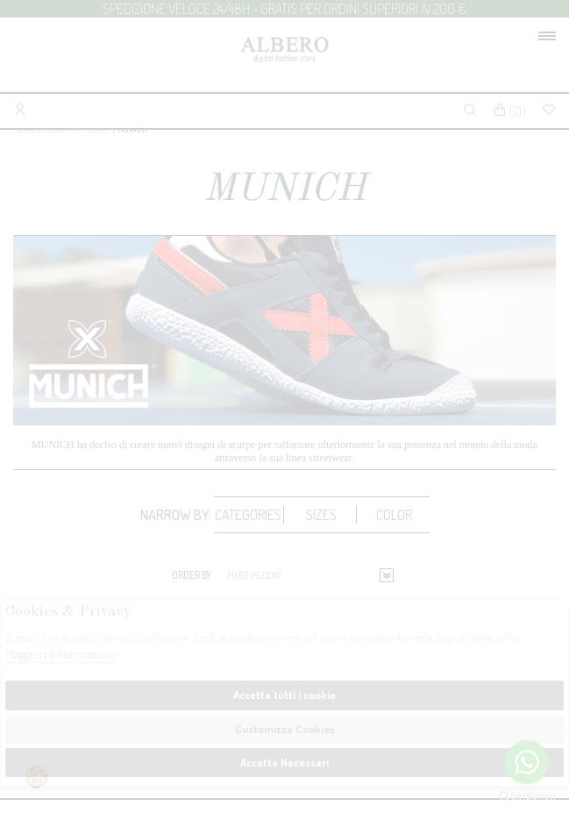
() (509, 111)
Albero (284, 59)
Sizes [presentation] (321, 515)
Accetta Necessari (284, 762)
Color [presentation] (394, 515)
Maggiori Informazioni (60, 653)
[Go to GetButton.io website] (527, 795)
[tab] (249, 515)
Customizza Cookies (285, 729)
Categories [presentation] (248, 515)
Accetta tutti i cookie (284, 695)
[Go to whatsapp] (527, 762)
